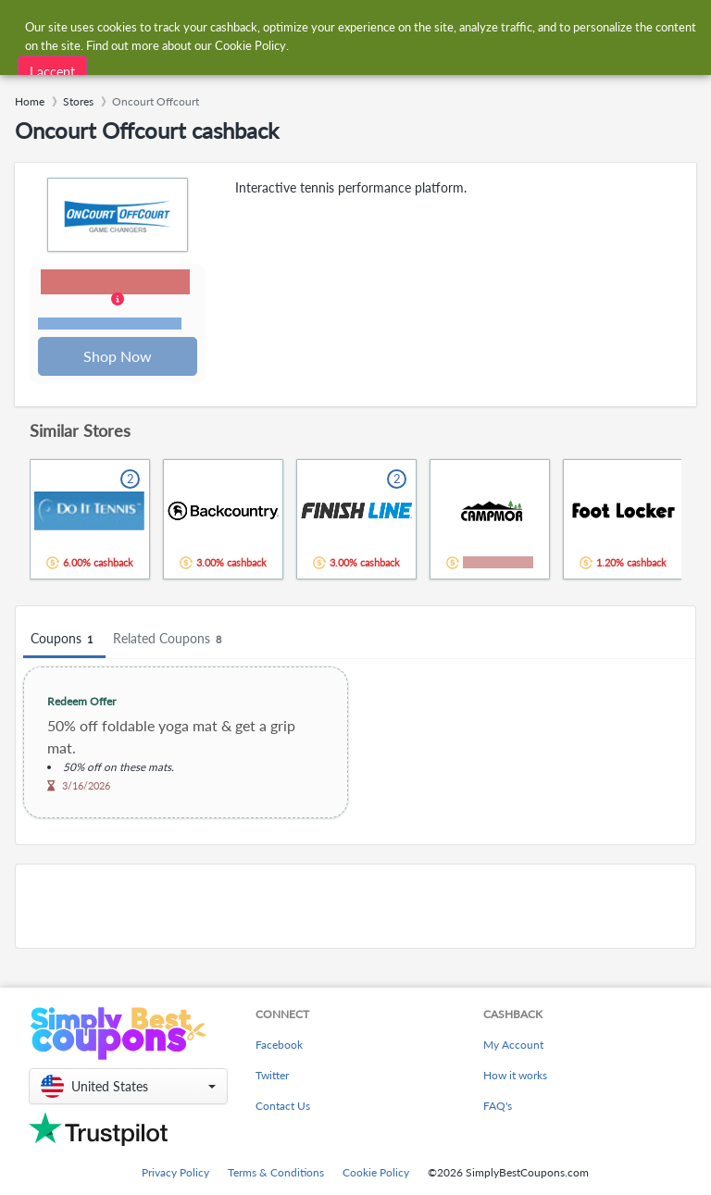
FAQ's (497, 1106)
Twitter (272, 1075)
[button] (118, 301)
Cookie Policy (376, 1172)
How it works (515, 1075)
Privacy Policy (175, 1172)
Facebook (279, 1045)
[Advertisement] (355, 908)
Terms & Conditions (276, 1172)
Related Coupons (170, 641)
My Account (513, 1045)
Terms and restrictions (110, 324)
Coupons (64, 641)
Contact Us (283, 1106)
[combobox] (336, 26)
